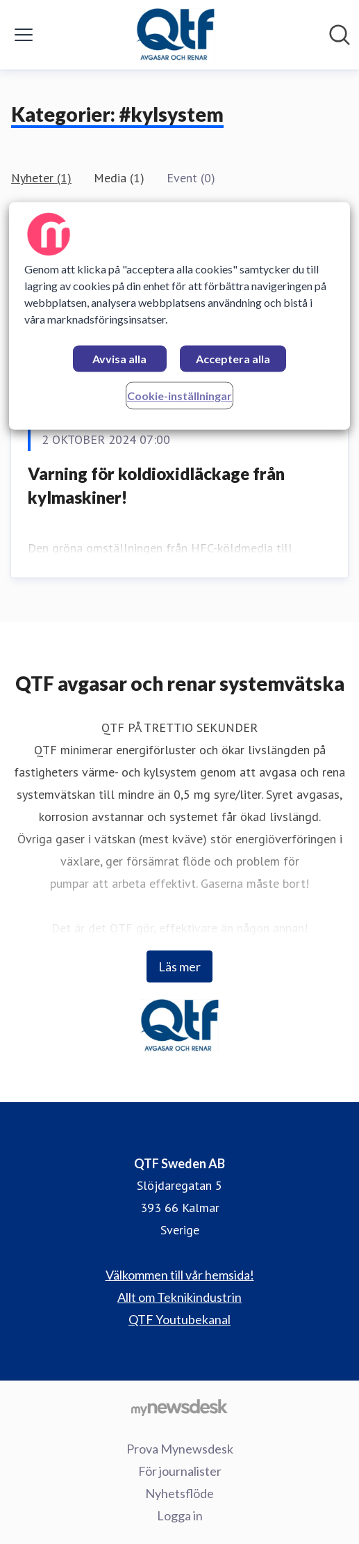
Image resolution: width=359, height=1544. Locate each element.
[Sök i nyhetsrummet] (339, 35)
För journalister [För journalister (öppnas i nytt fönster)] (180, 1471)
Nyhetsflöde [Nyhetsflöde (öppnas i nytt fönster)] (179, 1493)
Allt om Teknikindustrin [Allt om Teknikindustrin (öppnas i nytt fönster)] (179, 1297)
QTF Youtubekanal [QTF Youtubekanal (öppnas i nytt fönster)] (179, 1319)
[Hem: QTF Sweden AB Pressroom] (175, 34)
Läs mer (179, 966)
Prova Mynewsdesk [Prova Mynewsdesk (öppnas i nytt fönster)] (179, 1448)
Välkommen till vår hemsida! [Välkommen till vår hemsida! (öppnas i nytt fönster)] (180, 1274)
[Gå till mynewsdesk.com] (179, 1407)
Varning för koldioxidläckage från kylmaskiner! (156, 485)
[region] (179, 315)
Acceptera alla (233, 358)
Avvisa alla (119, 358)
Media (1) (119, 178)
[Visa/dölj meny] (23, 35)
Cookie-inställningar (179, 395)
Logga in (180, 1515)
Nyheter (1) (41, 178)
